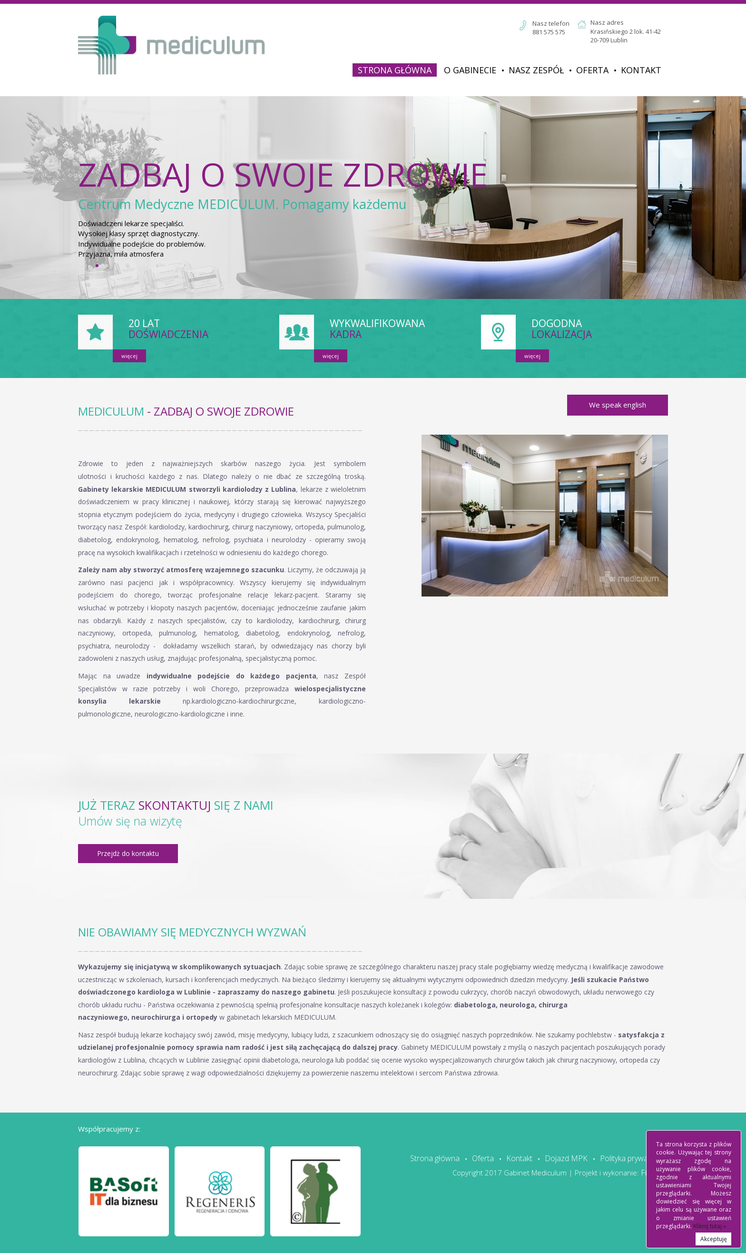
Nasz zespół (536, 70)
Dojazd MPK (566, 1158)
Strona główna (395, 70)
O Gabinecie (470, 70)
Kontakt (641, 70)
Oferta (592, 70)
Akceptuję (713, 1239)
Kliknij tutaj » (709, 1226)
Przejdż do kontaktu (128, 853)
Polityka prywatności (634, 1158)
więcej (129, 355)
